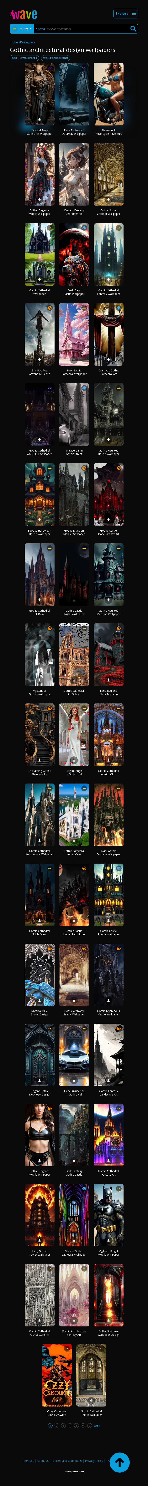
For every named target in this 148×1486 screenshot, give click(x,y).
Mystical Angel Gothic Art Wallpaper (39, 131)
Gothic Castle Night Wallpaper (74, 612)
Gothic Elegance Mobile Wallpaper (39, 212)
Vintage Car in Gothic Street (74, 452)
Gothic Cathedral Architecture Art (39, 1332)
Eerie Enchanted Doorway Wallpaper (74, 131)
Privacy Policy (94, 1461)
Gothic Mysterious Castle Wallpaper (108, 1012)
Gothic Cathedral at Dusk (39, 612)
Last (97, 1425)
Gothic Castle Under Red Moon (74, 932)
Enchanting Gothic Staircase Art (39, 772)
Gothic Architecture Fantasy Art (74, 1332)
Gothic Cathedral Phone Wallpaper (91, 1413)
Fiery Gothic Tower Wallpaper (39, 1252)
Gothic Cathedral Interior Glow (108, 772)
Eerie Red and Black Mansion (108, 692)
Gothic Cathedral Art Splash (74, 692)
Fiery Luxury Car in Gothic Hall (74, 1092)
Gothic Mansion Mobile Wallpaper (74, 532)
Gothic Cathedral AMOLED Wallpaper (39, 452)
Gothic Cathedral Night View (39, 932)
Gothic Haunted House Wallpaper (108, 452)
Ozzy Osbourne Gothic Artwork (56, 1413)
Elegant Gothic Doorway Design (39, 1092)
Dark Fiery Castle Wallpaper (74, 292)
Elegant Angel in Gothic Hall (74, 772)
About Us (43, 1461)
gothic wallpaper (24, 58)
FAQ (109, 1461)
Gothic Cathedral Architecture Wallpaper (39, 852)
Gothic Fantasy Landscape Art (108, 1092)
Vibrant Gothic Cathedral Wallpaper (74, 1252)
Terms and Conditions (67, 1461)
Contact (29, 1461)
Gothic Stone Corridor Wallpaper (108, 212)
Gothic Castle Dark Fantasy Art (108, 532)
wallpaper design (55, 58)
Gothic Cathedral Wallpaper (39, 292)
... (89, 1425)
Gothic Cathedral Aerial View (74, 852)
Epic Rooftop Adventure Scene (39, 372)
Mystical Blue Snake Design (39, 1012)
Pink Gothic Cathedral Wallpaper (74, 372)
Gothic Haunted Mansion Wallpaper (108, 612)
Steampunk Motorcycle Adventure (108, 131)
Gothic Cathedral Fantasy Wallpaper (108, 292)
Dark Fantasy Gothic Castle (74, 1172)
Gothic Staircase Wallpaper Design (108, 1332)
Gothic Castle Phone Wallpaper (108, 932)
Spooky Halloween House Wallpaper (39, 532)
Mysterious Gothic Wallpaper (39, 692)
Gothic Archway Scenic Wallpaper (74, 1012)
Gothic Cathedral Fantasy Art (108, 1172)
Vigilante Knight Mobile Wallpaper (108, 1252)
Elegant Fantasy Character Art (74, 212)
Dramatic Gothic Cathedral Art (108, 372)
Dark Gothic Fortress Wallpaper (108, 852)
